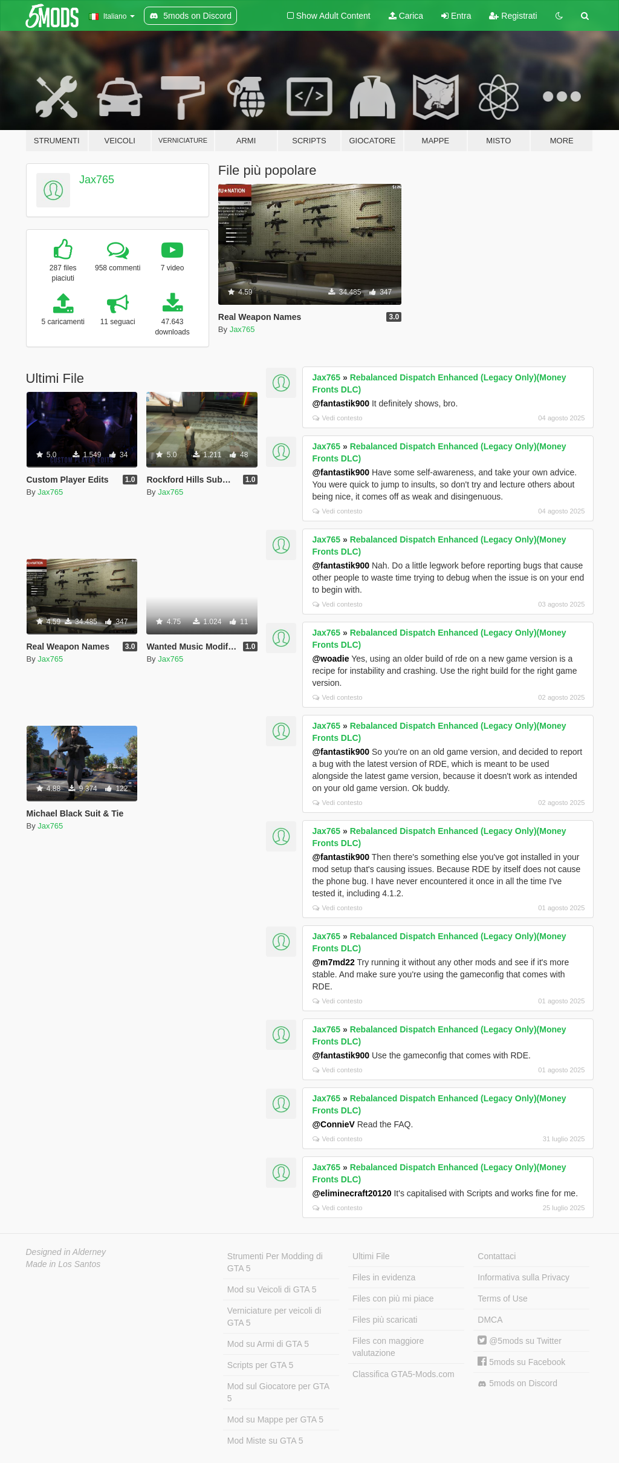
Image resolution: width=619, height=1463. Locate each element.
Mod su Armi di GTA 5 (268, 1344)
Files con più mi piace (393, 1298)
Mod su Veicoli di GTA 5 (272, 1289)
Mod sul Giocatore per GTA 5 (278, 1392)
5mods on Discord (517, 1383)
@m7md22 (333, 962)
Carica (406, 16)
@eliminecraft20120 (351, 1193)
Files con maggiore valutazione (388, 1347)
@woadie (330, 658)
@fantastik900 (340, 403)
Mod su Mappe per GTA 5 (275, 1419)
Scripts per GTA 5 (260, 1365)
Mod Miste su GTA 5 (265, 1440)
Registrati (513, 16)
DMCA (490, 1320)
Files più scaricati (384, 1320)
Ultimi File (370, 1256)
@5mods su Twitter (520, 1340)
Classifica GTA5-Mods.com (403, 1374)
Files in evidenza (383, 1277)
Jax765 (96, 180)
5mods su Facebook (521, 1362)
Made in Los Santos (63, 1264)
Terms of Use (502, 1298)
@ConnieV (333, 1124)
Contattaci (497, 1256)
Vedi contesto (337, 418)
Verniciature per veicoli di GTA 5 (274, 1317)
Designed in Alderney (66, 1252)
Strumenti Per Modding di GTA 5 (275, 1262)
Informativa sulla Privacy (523, 1277)
